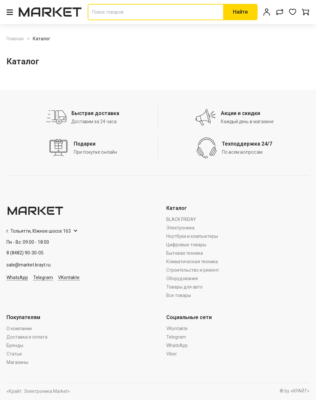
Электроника (180, 227)
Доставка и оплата (26, 337)
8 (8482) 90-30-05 (25, 252)
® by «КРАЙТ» (295, 391)
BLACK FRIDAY (181, 219)
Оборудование (182, 278)
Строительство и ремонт (192, 270)
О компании (19, 328)
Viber (171, 353)
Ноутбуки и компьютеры (192, 236)
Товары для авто (184, 287)
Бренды (14, 345)
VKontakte (69, 277)
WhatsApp (17, 277)
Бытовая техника (184, 253)
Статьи (14, 353)
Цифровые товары (186, 244)
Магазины (17, 362)
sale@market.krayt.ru (28, 264)
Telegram (43, 277)
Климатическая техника (192, 261)
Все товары (178, 295)
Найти (240, 12)
